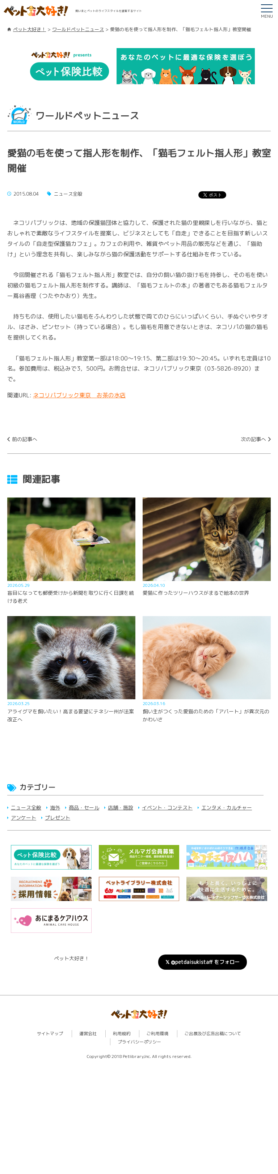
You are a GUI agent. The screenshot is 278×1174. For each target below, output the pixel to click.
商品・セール (84, 807)
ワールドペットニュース (78, 29)
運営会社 (88, 1033)
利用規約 (121, 1033)
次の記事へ (253, 439)
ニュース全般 (26, 807)
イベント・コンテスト (167, 807)
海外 (55, 807)
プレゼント (57, 817)
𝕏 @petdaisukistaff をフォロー (202, 962)
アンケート (23, 817)
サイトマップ (50, 1033)
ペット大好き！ (29, 29)
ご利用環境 (157, 1033)
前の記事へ (24, 439)
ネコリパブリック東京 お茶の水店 (79, 395)
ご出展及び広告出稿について (213, 1033)
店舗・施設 (120, 807)
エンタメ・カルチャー (226, 807)
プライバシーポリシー (139, 1042)
